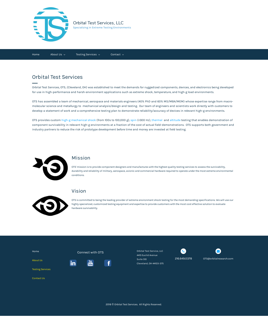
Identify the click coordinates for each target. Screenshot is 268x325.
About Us (57, 63)
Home (35, 63)
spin (134, 129)
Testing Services (88, 63)
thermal (157, 129)
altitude (175, 129)
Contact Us (38, 287)
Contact (117, 63)
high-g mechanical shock (78, 129)
